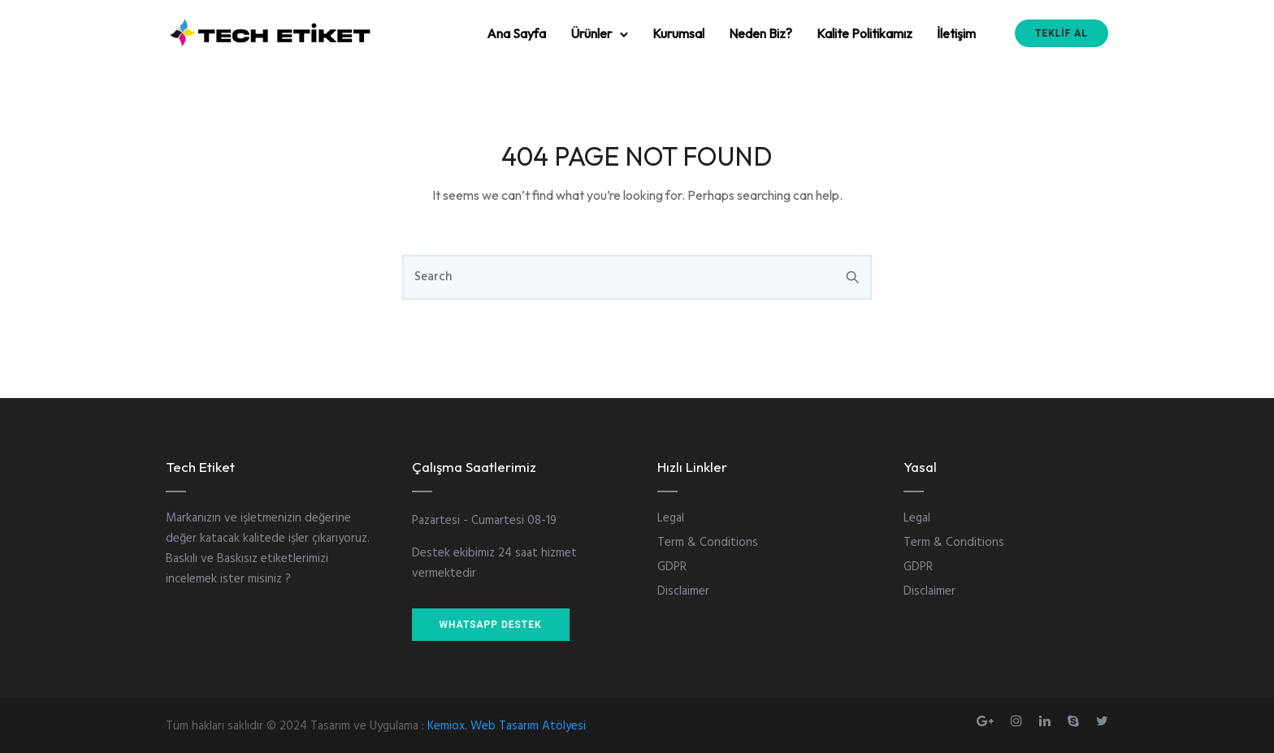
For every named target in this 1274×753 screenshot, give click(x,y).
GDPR (672, 567)
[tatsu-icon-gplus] (988, 721)
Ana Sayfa (516, 33)
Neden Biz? (760, 33)
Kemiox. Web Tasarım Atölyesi (506, 726)
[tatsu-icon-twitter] (1102, 721)
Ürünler (591, 33)
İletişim (956, 33)
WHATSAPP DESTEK (491, 624)
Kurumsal (678, 33)
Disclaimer (683, 591)
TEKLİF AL (1061, 33)
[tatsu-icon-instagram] (1019, 721)
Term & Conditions (707, 542)
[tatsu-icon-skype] (1076, 721)
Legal (670, 518)
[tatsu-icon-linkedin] (1047, 721)
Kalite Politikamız (864, 33)
